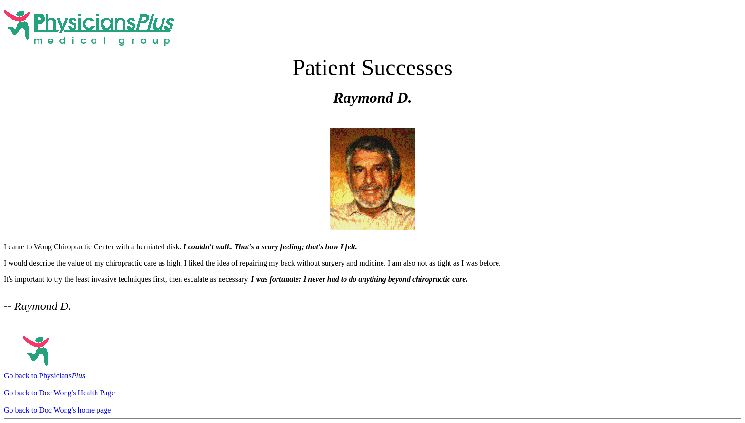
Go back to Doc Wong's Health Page (59, 393)
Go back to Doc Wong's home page (57, 410)
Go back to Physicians (44, 376)
